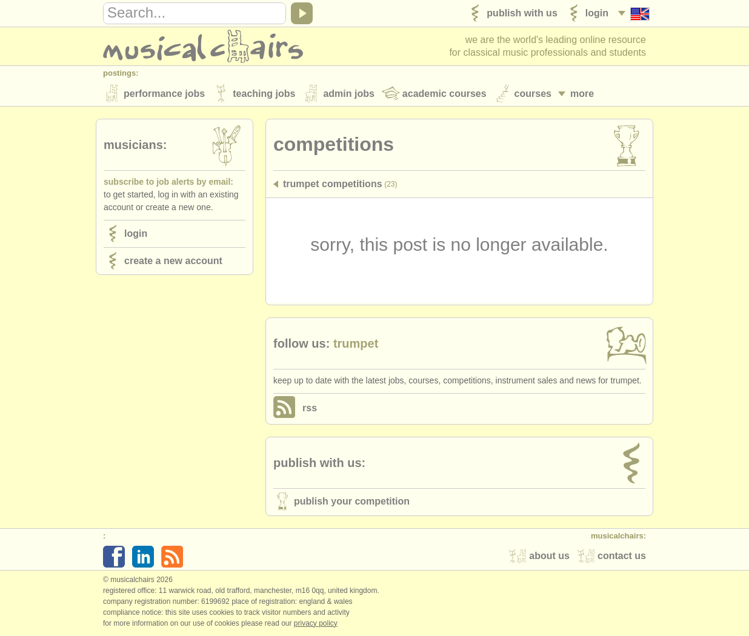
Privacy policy (316, 623)
